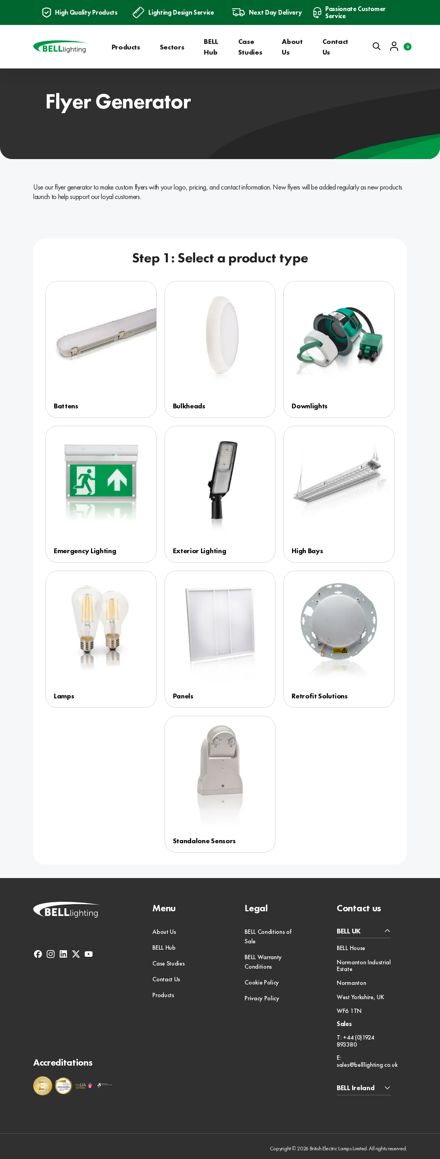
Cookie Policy (262, 982)
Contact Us (335, 47)
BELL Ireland (355, 1088)
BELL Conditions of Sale (268, 936)
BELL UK (349, 931)
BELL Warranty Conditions (263, 962)
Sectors (172, 46)
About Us (292, 47)
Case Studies (250, 47)
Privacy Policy (262, 998)
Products (126, 46)
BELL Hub (211, 47)
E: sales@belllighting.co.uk (367, 1061)
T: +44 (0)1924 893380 (355, 1041)
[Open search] (376, 46)
